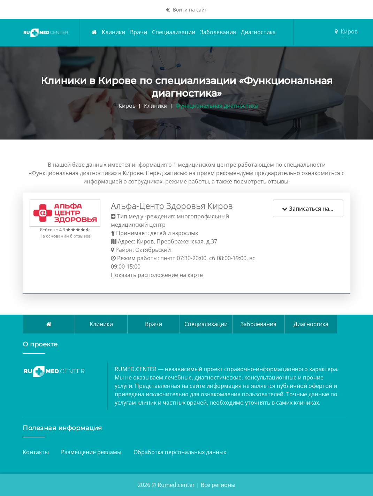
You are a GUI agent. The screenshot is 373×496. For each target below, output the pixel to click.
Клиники (113, 32)
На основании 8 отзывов (65, 236)
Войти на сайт (186, 9)
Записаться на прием (313, 208)
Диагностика (258, 32)
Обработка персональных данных (180, 452)
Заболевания (218, 32)
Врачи (138, 32)
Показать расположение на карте (157, 275)
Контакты (36, 452)
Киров (345, 31)
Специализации (173, 32)
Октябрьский (153, 250)
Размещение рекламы (91, 452)
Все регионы (218, 485)
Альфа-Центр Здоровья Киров (172, 205)
